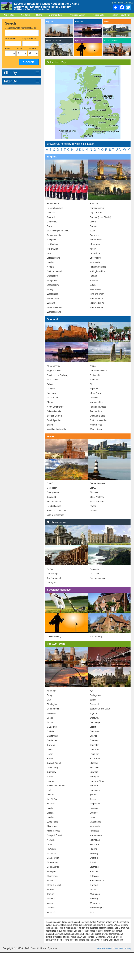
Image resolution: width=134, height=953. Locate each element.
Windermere (95, 903)
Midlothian (94, 397)
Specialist (79, 40)
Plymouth (51, 849)
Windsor (51, 908)
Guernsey (94, 235)
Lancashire (95, 253)
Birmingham (52, 704)
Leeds (50, 808)
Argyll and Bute (54, 370)
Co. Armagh (52, 573)
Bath (49, 700)
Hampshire (52, 240)
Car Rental (25, 15)
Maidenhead (95, 822)
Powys (93, 506)
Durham (93, 226)
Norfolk (50, 267)
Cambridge (95, 722)
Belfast (50, 569)
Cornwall (51, 217)
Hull (49, 790)
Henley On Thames (56, 785)
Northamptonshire (98, 267)
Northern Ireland (53, 40)
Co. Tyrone (52, 582)
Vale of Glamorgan (55, 515)
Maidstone (52, 826)
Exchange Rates (55, 15)
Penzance (94, 844)
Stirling (50, 425)
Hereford (94, 785)
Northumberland (54, 271)
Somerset (94, 280)
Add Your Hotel (104, 948)
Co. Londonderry (97, 578)
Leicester (94, 808)
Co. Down (94, 573)
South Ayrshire (53, 420)
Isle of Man (95, 244)
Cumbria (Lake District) (100, 217)
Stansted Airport (97, 880)
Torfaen (93, 510)
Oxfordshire (52, 276)
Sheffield (94, 858)
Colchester (52, 740)
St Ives (50, 880)
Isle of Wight (52, 249)
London (50, 262)
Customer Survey (77, 15)
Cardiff (50, 483)
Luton (92, 817)
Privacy (128, 948)
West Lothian (96, 429)
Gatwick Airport (54, 763)
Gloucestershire (54, 235)
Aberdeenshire (53, 366)
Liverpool (94, 813)
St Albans (94, 871)
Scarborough (53, 858)
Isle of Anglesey (97, 497)
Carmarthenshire (97, 483)
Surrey (50, 289)
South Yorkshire (54, 307)
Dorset (50, 226)
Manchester (95, 262)
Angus (93, 366)
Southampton (53, 867)
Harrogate (94, 777)
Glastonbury (52, 767)
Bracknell (51, 713)
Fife (91, 384)
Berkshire (94, 203)
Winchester (52, 903)
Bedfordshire (53, 203)
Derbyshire (52, 222)
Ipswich (93, 794)
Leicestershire (53, 258)
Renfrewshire (96, 411)
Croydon (51, 745)
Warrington (95, 894)
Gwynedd (51, 497)
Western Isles (96, 425)
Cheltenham (52, 736)
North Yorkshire (97, 303)
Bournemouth (53, 709)
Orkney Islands (54, 411)
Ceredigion (52, 488)
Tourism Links (98, 15)
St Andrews (52, 876)
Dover (50, 754)
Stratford (94, 885)
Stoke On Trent (54, 885)
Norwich (50, 840)
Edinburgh (94, 380)
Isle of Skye (52, 397)
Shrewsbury (52, 862)
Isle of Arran (95, 393)
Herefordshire (96, 240)
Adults (19, 48)
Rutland (93, 276)
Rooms (8, 48)
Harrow (50, 781)
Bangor (50, 695)
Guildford (94, 772)
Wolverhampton (97, 908)
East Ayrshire (96, 375)
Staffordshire (53, 285)
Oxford (50, 844)
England (49, 21)
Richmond (51, 853)
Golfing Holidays (54, 637)
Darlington (94, 745)
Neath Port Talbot (98, 501)
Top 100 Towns (111, 40)
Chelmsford (95, 731)
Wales (107, 21)
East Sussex (95, 289)
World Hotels (9, 15)
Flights (39, 15)
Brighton (93, 713)
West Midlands (96, 298)
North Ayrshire (96, 402)
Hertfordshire (53, 244)
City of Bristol (96, 212)
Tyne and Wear (97, 294)
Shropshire (52, 280)
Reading (93, 849)
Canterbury (52, 727)
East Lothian (53, 380)
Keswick (51, 803)
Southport (51, 871)
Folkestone (95, 758)
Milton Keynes (53, 831)
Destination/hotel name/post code (20, 28)
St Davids (94, 876)
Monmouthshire (54, 501)
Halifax (50, 777)
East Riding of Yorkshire (58, 231)
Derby (50, 749)
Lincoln (50, 813)
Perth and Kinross (98, 407)
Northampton (96, 835)
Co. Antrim (94, 569)
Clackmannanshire (98, 370)
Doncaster (94, 749)
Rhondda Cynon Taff (56, 510)
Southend (94, 867)
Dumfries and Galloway (57, 375)
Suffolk (93, 285)
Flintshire (94, 492)
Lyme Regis (52, 822)
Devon (93, 222)
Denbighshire (53, 492)
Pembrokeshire (54, 506)
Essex (92, 231)
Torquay (50, 894)
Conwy (93, 488)
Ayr (91, 691)
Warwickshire (53, 298)
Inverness (51, 794)
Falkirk (50, 384)
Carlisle (50, 731)
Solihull (93, 862)
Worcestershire (54, 312)
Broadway (94, 718)
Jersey (93, 249)
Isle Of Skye (52, 799)
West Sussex (53, 294)
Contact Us (118, 948)
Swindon (51, 889)
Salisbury (94, 853)
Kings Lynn (95, 803)
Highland (94, 388)
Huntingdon (95, 790)
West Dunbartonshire (57, 429)
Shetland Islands (97, 416)
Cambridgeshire (97, 208)
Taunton (93, 889)
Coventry (94, 740)
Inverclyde (52, 393)
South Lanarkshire (98, 420)
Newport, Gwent (54, 835)
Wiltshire (51, 303)
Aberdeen (51, 691)
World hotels (19, 9)
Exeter (50, 758)
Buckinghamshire (55, 208)
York (92, 912)
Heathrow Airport (97, 781)
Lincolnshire (95, 258)
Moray (50, 402)
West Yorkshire (96, 307)
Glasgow (51, 388)
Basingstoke (95, 695)
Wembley (94, 898)
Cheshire (51, 212)
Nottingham (95, 840)
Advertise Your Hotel (121, 15)
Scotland (79, 21)
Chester (93, 736)
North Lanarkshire (55, 407)
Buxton (50, 722)
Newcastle (94, 831)
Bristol (50, 718)
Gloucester (95, 767)
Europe (30, 9)
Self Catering (96, 637)
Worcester (51, 912)
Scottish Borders (54, 416)
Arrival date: (10, 38)
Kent (49, 253)
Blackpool (94, 704)
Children (32, 48)
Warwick (51, 898)
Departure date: (29, 38)
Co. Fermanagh (54, 578)
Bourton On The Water (100, 709)
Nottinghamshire (97, 271)
